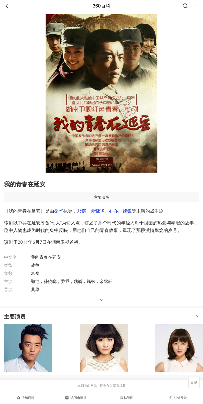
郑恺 (81, 211)
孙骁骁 (97, 211)
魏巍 (127, 211)
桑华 (58, 211)
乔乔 (113, 211)
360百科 (101, 6)
